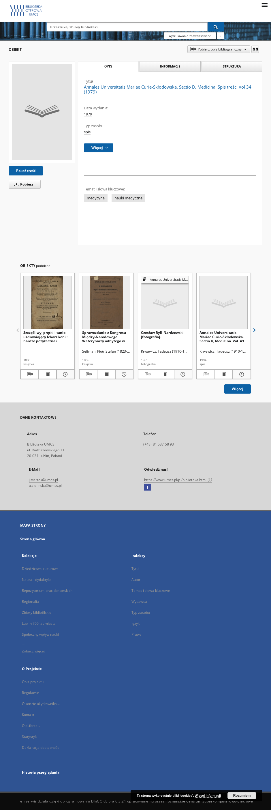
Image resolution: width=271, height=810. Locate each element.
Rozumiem (242, 796)
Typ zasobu (140, 612)
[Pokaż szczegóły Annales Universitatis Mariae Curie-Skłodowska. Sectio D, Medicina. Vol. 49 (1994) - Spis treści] (241, 374)
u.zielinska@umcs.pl (45, 485)
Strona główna (32, 538)
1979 (88, 114)
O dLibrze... (31, 725)
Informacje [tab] (170, 66)
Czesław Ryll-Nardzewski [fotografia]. (162, 334)
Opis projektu (33, 681)
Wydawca (139, 601)
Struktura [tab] (232, 66)
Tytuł (135, 568)
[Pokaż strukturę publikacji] (165, 279)
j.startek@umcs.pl (43, 479)
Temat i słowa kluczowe (150, 590)
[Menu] (264, 4)
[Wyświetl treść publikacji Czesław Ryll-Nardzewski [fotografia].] (165, 374)
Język (135, 623)
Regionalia (30, 601)
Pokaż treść (25, 170)
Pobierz (22, 184)
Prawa (136, 634)
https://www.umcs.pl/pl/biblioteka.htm (178, 479)
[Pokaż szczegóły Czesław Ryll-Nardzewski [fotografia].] (182, 374)
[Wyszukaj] (216, 26)
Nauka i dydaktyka (37, 579)
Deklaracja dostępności (41, 747)
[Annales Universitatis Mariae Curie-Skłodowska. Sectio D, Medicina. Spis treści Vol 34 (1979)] (42, 112)
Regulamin (30, 692)
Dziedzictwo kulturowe (40, 568)
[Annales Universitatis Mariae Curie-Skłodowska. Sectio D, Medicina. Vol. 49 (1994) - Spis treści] (223, 303)
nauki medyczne (128, 198)
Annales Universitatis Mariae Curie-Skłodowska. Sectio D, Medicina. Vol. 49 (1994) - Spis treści (222, 336)
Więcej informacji (208, 795)
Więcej (237, 388)
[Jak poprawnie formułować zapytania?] (220, 35)
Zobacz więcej (33, 651)
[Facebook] (147, 487)
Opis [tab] (108, 66)
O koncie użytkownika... (41, 703)
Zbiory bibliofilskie (36, 612)
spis (87, 132)
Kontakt (28, 714)
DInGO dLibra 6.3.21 (108, 801)
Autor (136, 579)
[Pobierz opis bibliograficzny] (29, 374)
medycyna (96, 198)
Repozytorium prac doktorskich (47, 590)
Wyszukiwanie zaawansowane (190, 36)
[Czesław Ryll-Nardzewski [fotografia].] (165, 303)
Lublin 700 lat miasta (39, 623)
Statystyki (29, 736)
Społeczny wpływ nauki (40, 634)
